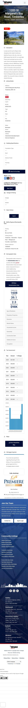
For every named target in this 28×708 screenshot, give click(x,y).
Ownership (9, 331)
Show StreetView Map (14, 444)
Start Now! (10, 188)
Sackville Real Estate (6, 544)
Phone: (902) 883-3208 (11, 631)
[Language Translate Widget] (14, 661)
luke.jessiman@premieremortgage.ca (14, 494)
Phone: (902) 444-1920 (11, 622)
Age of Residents (11, 311)
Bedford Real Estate (6, 542)
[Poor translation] (5, 678)
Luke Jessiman (14, 473)
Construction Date (11, 335)
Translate (16, 663)
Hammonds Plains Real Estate (9, 564)
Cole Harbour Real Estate (7, 556)
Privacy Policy (7, 658)
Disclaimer (22, 658)
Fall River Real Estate (6, 562)
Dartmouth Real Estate (7, 554)
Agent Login (20, 520)
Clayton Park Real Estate (7, 546)
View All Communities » (7, 568)
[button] (5, 38)
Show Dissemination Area (14, 284)
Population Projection (12, 315)
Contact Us (7, 520)
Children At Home (11, 339)
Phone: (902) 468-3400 (11, 613)
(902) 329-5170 (14, 492)
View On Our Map (14, 171)
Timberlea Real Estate (7, 550)
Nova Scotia (7, 19)
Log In (6, 101)
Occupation (9, 344)
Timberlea (13, 19)
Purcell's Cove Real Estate (8, 566)
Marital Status (10, 323)
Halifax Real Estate (6, 540)
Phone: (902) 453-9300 (11, 603)
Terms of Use (15, 658)
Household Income (11, 327)
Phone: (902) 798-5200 (11, 641)
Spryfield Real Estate (6, 552)
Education (9, 319)
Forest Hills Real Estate (7, 560)
